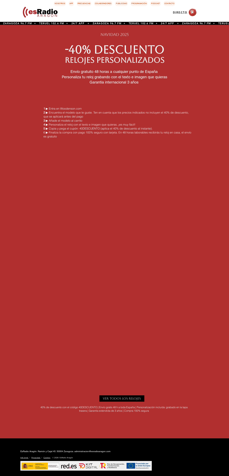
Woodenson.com (71, 108)
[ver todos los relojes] (121, 398)
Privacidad (36, 458)
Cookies (46, 458)
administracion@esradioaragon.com (92, 451)
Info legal (24, 458)
